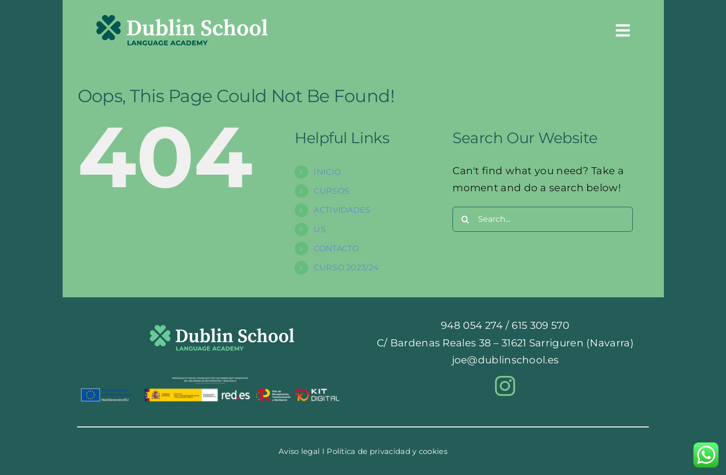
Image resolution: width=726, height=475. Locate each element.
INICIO (327, 172)
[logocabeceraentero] (182, 20)
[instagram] (505, 386)
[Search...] (542, 219)
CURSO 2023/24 (346, 267)
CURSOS (331, 191)
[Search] (464, 219)
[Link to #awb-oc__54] (623, 31)
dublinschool (512, 360)
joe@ (465, 360)
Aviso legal (299, 451)
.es (552, 360)
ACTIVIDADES (342, 210)
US (320, 229)
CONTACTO (336, 248)
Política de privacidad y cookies (387, 451)
